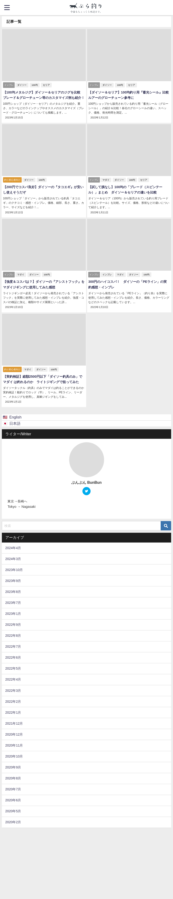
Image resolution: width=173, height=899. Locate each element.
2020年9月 (13, 766)
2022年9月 (13, 624)
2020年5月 (13, 810)
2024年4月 (13, 547)
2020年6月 (13, 799)
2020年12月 (14, 733)
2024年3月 (13, 558)
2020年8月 (13, 777)
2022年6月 (13, 657)
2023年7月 (13, 602)
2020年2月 (13, 821)
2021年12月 (14, 722)
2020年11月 (14, 744)
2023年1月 (13, 613)
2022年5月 (13, 668)
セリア (46, 85)
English (15, 416)
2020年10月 (14, 755)
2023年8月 (13, 591)
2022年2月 (13, 700)
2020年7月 (13, 788)
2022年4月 (13, 679)
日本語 (14, 423)
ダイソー (21, 85)
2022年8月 (13, 635)
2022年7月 (13, 646)
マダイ (105, 180)
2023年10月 (14, 569)
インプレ (107, 274)
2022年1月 (13, 711)
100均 (34, 85)
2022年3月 (13, 690)
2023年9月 (13, 580)
